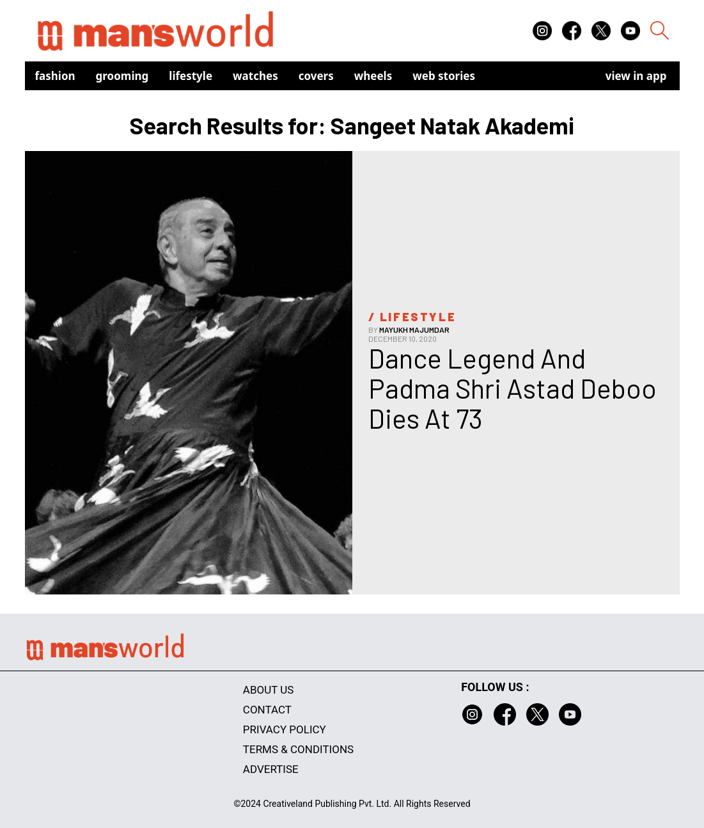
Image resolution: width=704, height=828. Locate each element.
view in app (636, 75)
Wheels (373, 75)
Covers (316, 75)
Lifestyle (190, 75)
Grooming (122, 75)
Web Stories (443, 75)
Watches (255, 75)
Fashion (55, 75)
